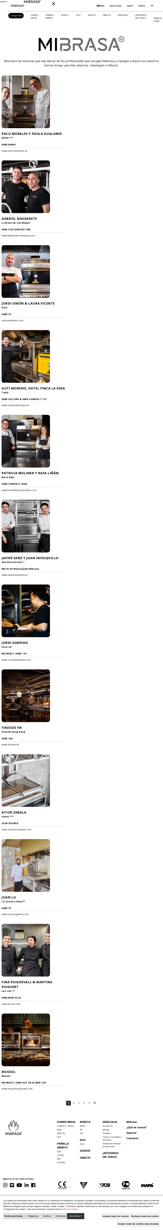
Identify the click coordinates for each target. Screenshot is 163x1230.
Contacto (141, 5)
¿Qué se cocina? (115, 5)
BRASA (100, 5)
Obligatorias (33, 1216)
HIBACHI (106, 15)
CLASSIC (60, 1155)
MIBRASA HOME (158, 20)
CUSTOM (61, 1162)
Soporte (130, 5)
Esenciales (123, 15)
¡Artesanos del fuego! (140, 16)
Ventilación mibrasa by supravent (111, 1145)
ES (152, 5)
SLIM (59, 1151)
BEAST (82, 1126)
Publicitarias (61, 1216)
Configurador (16, 15)
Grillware (107, 1133)
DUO (78, 15)
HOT (59, 1137)
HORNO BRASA (34, 16)
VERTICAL (61, 1133)
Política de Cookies (69, 1209)
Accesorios (108, 1126)
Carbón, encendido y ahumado (112, 1138)
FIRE (58, 1159)
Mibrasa (131, 1122)
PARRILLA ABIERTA (50, 16)
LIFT (81, 1133)
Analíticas (47, 1216)
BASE (59, 1129)
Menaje (106, 1129)
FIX (81, 1129)
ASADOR (92, 15)
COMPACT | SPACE (65, 1126)
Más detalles (75, 1216)
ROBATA (65, 15)
